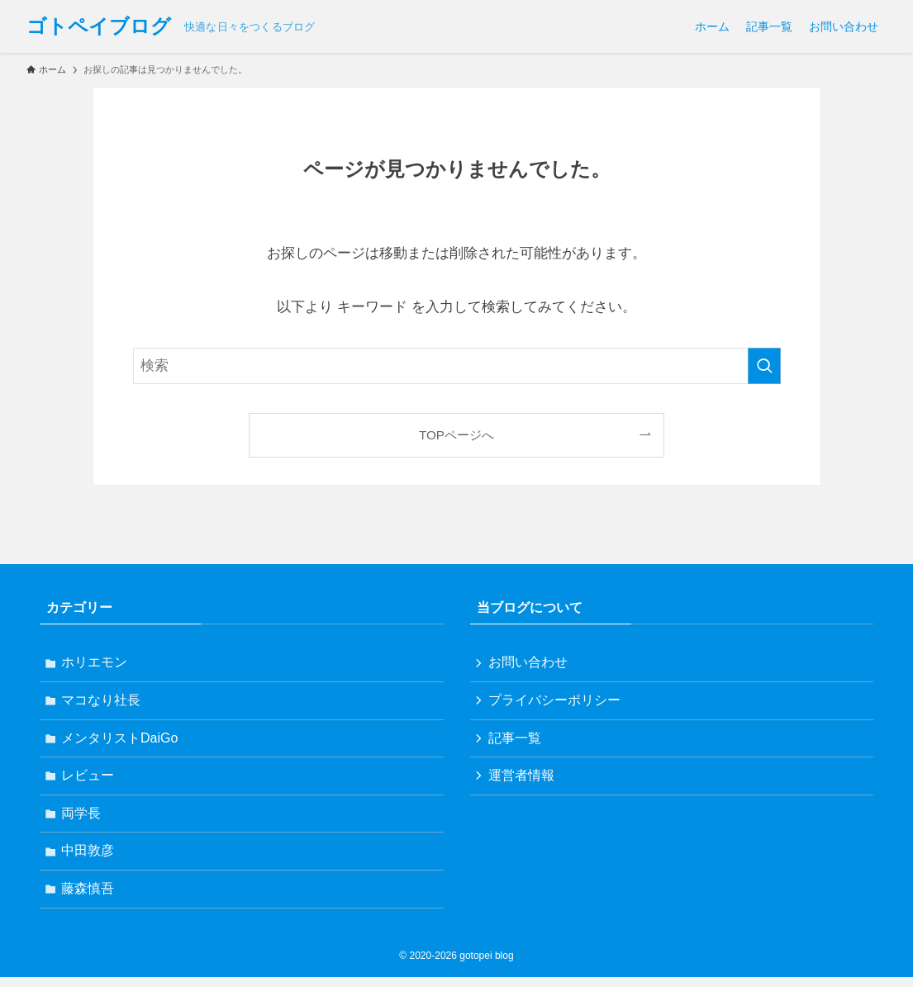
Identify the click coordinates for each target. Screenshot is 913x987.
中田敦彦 (89, 859)
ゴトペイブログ (98, 26)
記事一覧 (516, 741)
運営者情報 (523, 780)
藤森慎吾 (89, 898)
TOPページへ (456, 435)
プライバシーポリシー (556, 702)
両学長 (82, 820)
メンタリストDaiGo (121, 741)
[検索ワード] (457, 366)
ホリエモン (96, 663)
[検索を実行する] (764, 366)
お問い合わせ (529, 663)
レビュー (89, 780)
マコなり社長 (102, 702)
